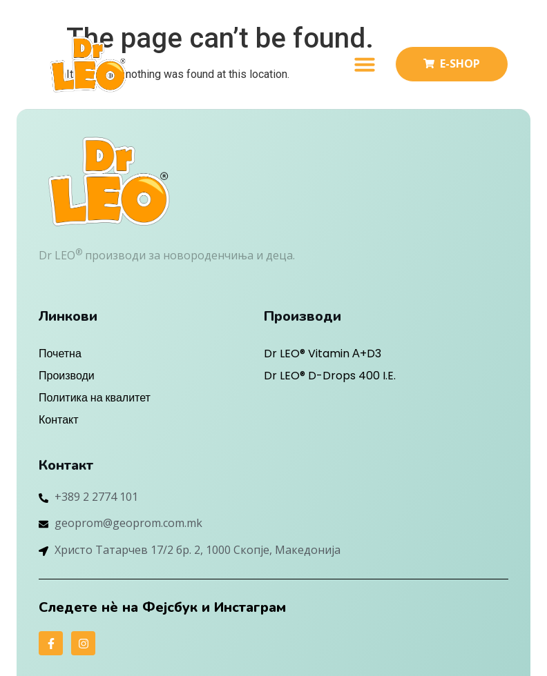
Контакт (59, 420)
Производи (67, 376)
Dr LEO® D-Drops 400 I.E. (330, 376)
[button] (364, 64)
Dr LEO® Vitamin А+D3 (322, 353)
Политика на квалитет (95, 398)
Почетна (60, 353)
